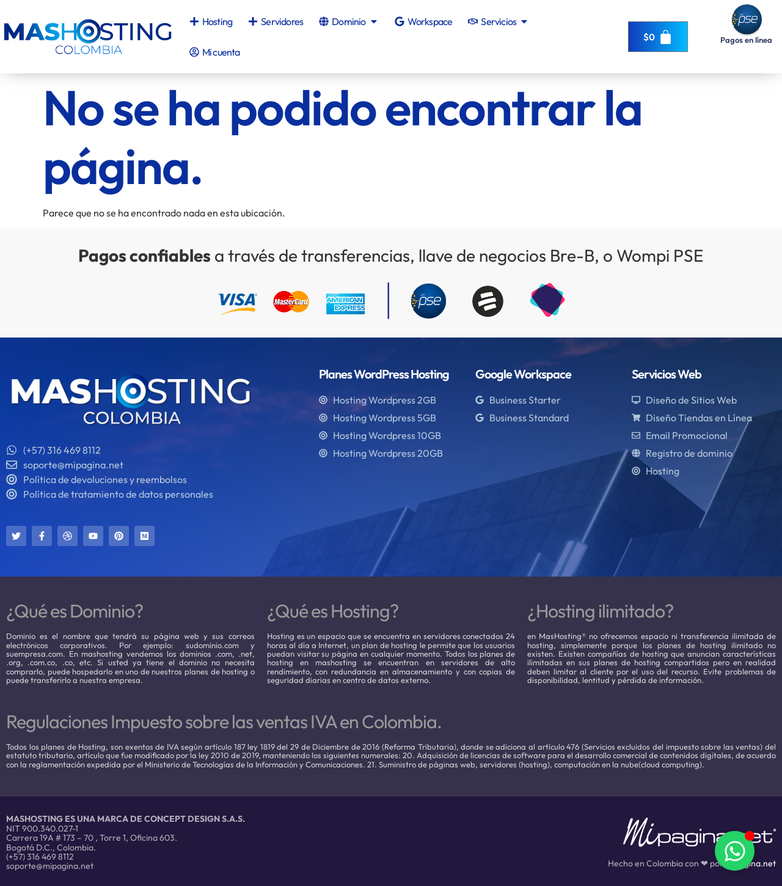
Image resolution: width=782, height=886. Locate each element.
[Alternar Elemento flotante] (735, 851)
